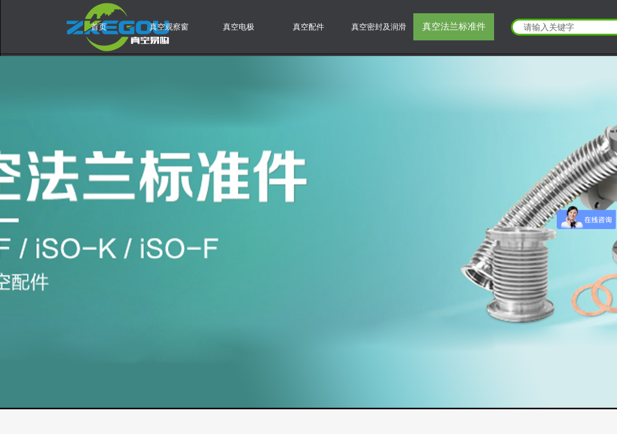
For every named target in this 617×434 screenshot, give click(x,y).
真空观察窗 (169, 26)
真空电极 (238, 26)
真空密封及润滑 (378, 26)
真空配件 (308, 26)
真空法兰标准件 (454, 26)
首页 (99, 26)
